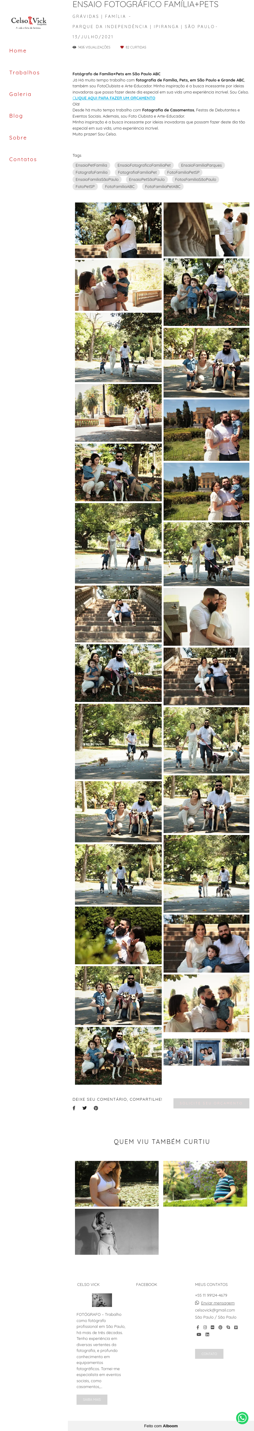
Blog (16, 115)
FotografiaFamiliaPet (137, 172)
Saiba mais (92, 1399)
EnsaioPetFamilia (91, 165)
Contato (209, 1354)
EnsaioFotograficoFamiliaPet (144, 165)
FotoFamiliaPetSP (183, 172)
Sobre (18, 137)
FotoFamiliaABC (120, 186)
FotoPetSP (85, 186)
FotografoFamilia (91, 172)
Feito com (161, 1426)
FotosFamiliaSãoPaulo (195, 179)
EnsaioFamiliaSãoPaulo (97, 179)
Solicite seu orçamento (211, 1103)
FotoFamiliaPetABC (163, 186)
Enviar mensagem (218, 1303)
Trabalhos (24, 72)
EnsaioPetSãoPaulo (147, 179)
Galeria (20, 94)
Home (18, 50)
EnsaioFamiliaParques (201, 165)
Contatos (23, 159)
